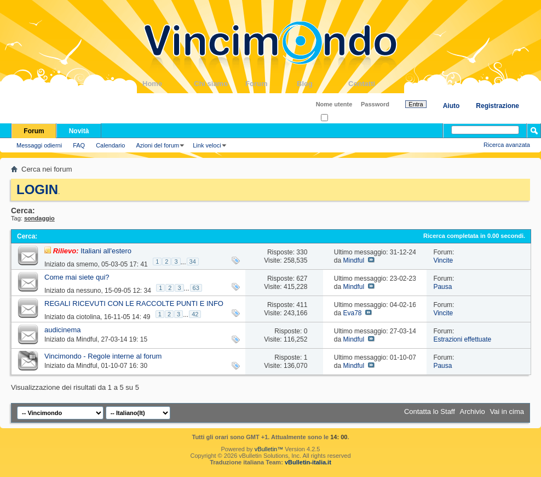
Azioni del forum (157, 145)
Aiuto (451, 106)
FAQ (79, 145)
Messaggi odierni (39, 145)
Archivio (472, 411)
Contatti (374, 83)
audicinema (62, 330)
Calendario (110, 145)
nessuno (88, 290)
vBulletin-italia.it (308, 462)
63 (196, 288)
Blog (322, 83)
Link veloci (207, 145)
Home (168, 83)
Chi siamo (219, 83)
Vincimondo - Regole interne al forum (103, 356)
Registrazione (497, 106)
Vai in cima (507, 411)
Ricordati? (337, 118)
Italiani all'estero (105, 251)
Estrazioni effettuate (462, 339)
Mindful (353, 260)
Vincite (443, 260)
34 (192, 261)
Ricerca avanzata (507, 144)
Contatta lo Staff (429, 411)
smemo (86, 264)
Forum (271, 83)
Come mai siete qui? (77, 277)
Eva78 (352, 313)
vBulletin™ (269, 449)
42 (195, 314)
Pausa (442, 287)
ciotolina (88, 317)
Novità (79, 131)
